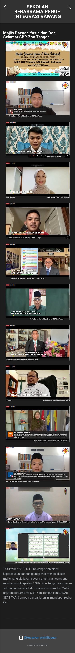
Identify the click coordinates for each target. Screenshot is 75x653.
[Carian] (69, 8)
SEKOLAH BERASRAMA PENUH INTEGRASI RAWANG (37, 11)
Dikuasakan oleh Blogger (37, 637)
